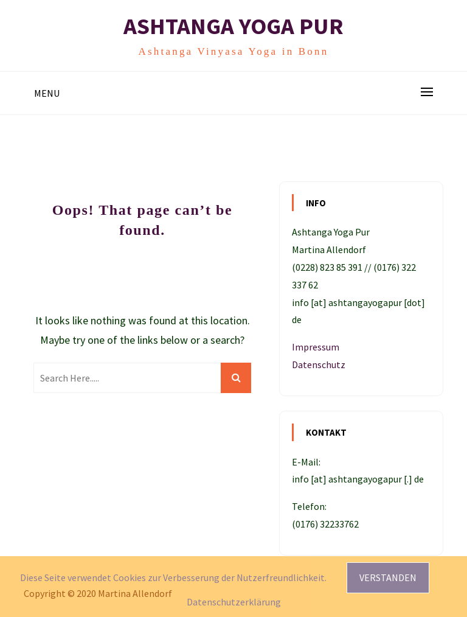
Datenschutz (318, 364)
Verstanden (388, 577)
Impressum (315, 347)
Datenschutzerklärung (234, 602)
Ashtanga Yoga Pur (233, 26)
